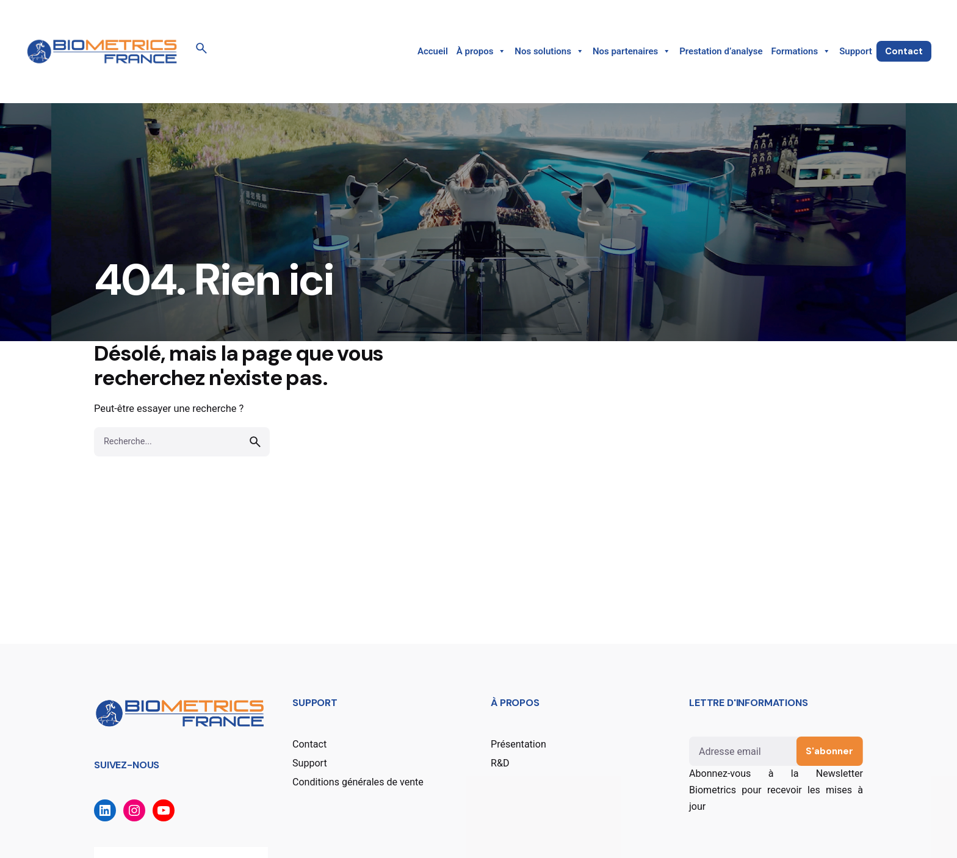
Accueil (432, 51)
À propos (482, 51)
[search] (255, 441)
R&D (500, 763)
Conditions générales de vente (358, 782)
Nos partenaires (632, 51)
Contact (904, 51)
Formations (801, 51)
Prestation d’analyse (720, 51)
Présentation (518, 744)
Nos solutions (549, 51)
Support (855, 51)
